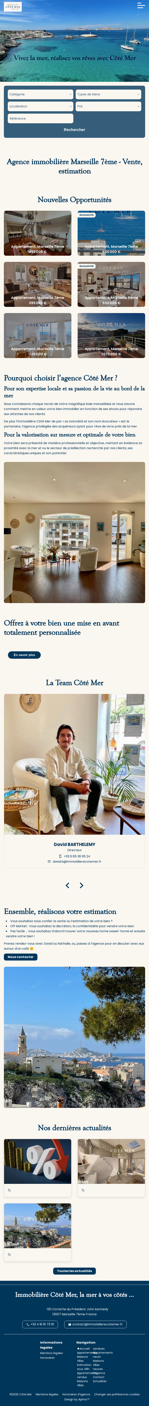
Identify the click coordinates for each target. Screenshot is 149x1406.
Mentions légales (47, 1394)
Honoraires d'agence (76, 1394)
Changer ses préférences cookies (117, 1394)
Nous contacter (21, 957)
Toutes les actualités (74, 1271)
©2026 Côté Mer (21, 1394)
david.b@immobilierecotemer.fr (77, 861)
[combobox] (40, 94)
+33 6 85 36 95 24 (77, 856)
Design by (76, 1399)
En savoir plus (24, 655)
